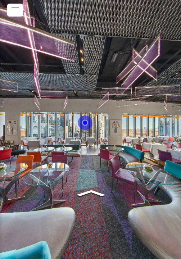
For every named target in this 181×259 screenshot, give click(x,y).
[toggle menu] (15, 10)
